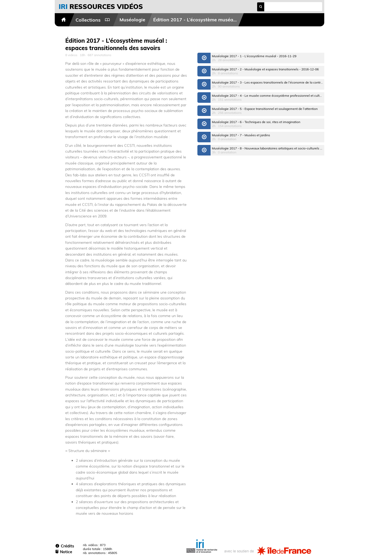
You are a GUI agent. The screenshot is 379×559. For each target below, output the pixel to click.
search (260, 7)
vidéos (101, 6)
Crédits (65, 545)
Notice (64, 551)
